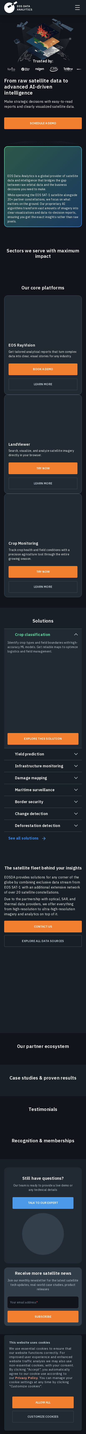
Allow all (43, 1402)
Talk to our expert (43, 1203)
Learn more (43, 384)
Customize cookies (43, 1417)
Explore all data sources (43, 941)
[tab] (43, 688)
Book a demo (43, 369)
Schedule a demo (43, 123)
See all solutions (23, 838)
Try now (43, 468)
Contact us (43, 926)
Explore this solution (43, 739)
